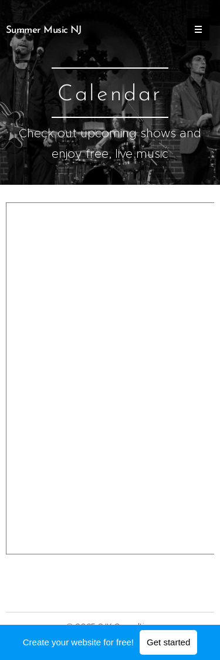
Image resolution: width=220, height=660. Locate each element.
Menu (194, 29)
